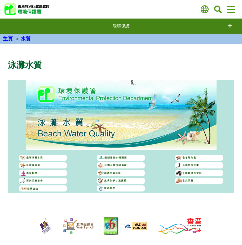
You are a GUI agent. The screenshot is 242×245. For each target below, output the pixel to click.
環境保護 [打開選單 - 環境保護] (121, 26)
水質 (26, 38)
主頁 (8, 38)
